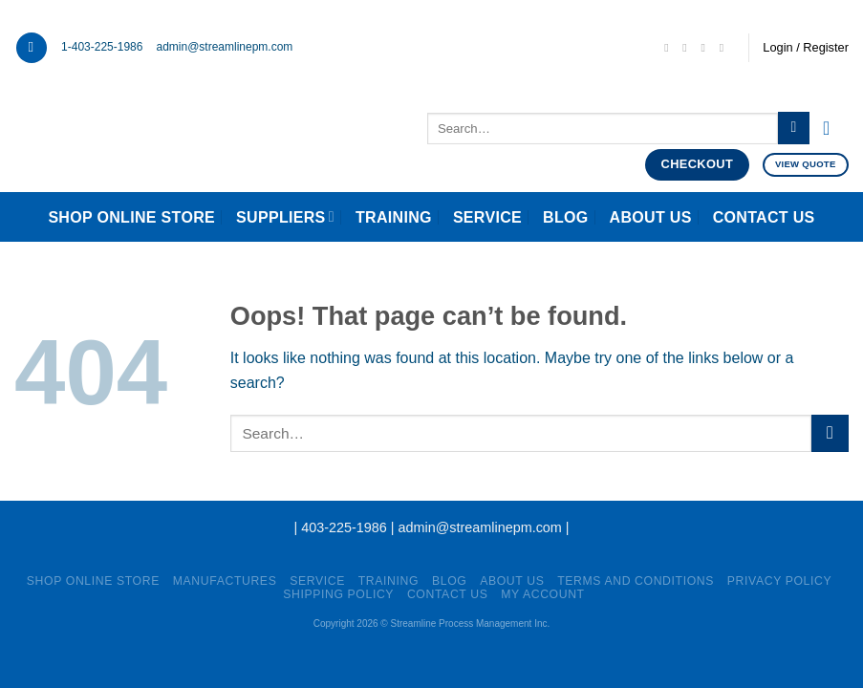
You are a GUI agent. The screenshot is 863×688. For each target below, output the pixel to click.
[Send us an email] (670, 47)
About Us (651, 217)
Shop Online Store (131, 217)
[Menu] (31, 48)
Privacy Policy (779, 581)
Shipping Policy (338, 594)
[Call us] (688, 47)
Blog (566, 217)
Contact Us (764, 217)
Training (394, 217)
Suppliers (285, 216)
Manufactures (225, 581)
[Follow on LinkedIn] (707, 47)
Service (487, 217)
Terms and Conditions (635, 581)
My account (542, 594)
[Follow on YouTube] (725, 47)
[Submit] (793, 128)
